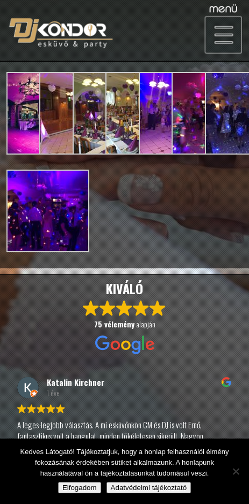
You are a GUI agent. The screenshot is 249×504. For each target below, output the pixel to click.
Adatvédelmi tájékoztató (149, 488)
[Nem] (235, 471)
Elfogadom (79, 488)
